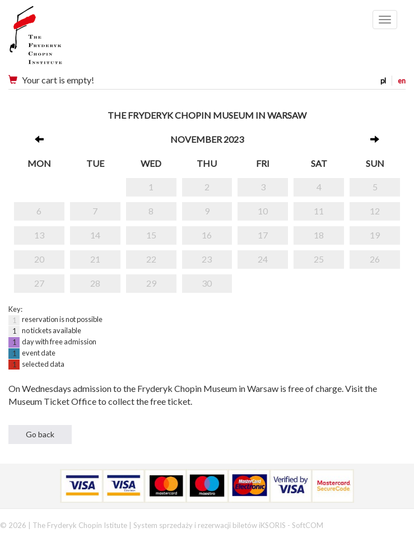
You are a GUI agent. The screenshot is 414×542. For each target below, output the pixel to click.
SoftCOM (307, 525)
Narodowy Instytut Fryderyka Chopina (57, 39)
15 (151, 235)
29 (151, 283)
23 (207, 259)
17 (263, 235)
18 (319, 235)
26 (375, 259)
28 (95, 283)
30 (207, 283)
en (402, 80)
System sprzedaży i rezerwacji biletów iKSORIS (209, 525)
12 (375, 210)
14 (95, 235)
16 (207, 235)
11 (319, 210)
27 (39, 283)
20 (39, 259)
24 (263, 259)
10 (263, 210)
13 (39, 235)
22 (151, 259)
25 (319, 259)
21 (95, 259)
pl (383, 80)
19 (375, 235)
